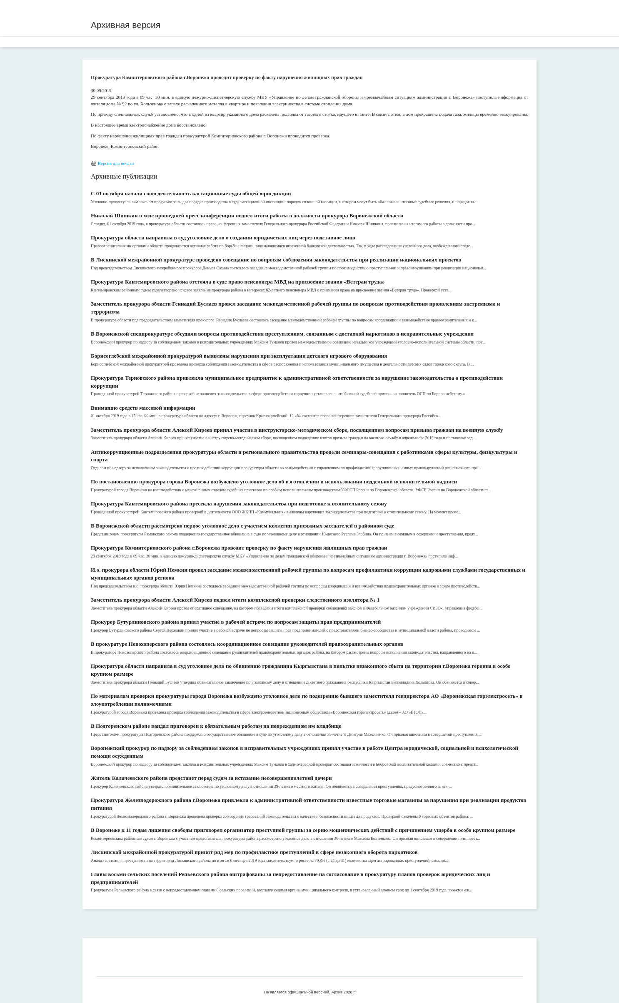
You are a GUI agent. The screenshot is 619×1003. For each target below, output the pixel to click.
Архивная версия (125, 25)
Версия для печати (116, 163)
